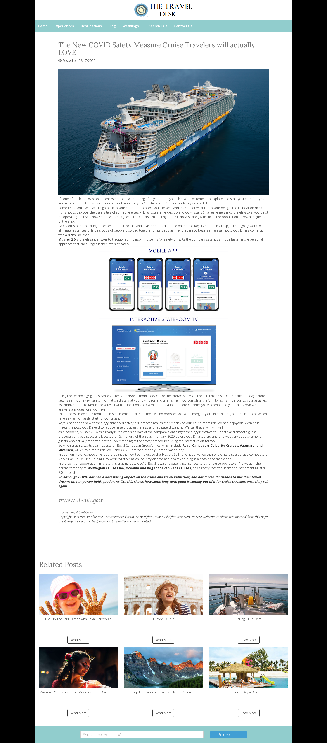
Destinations (91, 26)
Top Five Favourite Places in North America (163, 670)
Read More (78, 640)
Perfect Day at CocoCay (248, 670)
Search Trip (158, 26)
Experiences (64, 26)
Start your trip (228, 734)
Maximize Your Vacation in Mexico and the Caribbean (78, 670)
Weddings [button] (132, 26)
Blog (112, 26)
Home (42, 26)
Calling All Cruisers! (248, 597)
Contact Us (183, 26)
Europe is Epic (163, 597)
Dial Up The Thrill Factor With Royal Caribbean (78, 597)
